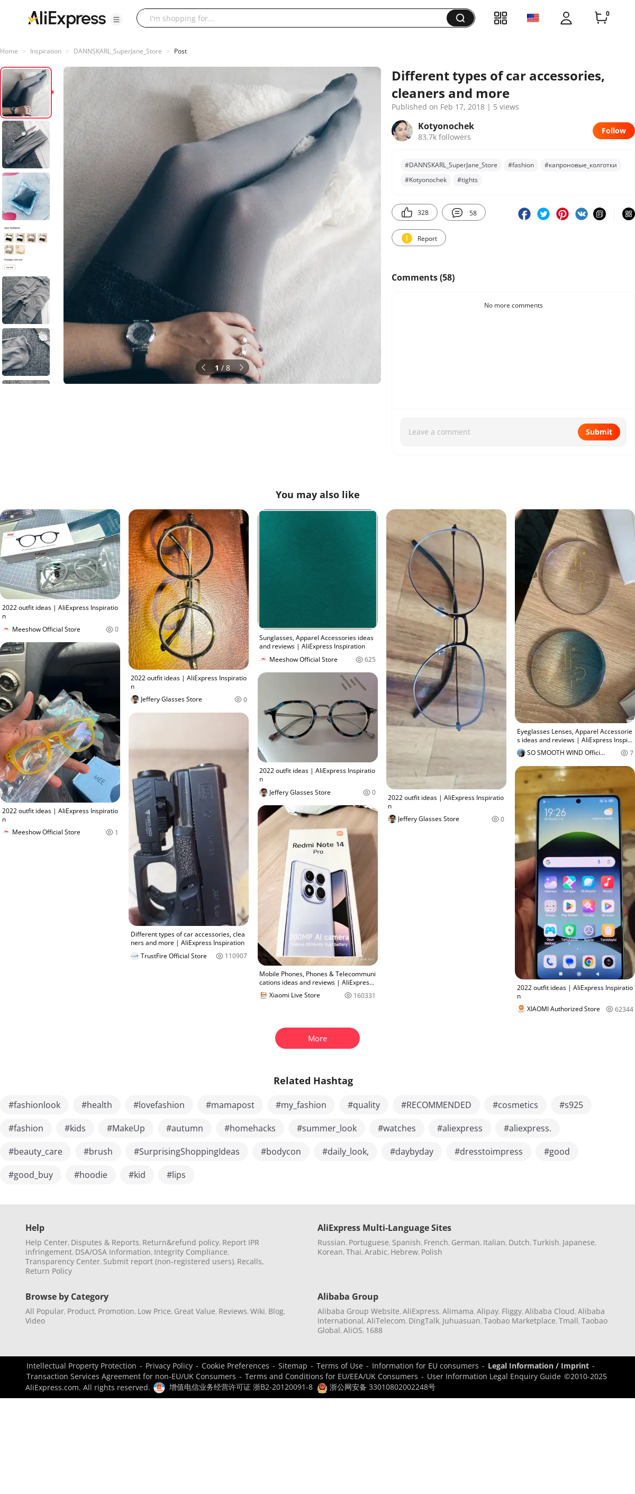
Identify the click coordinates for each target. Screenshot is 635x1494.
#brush (98, 1151)
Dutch (519, 1242)
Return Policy (48, 1271)
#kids (75, 1128)
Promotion (116, 1311)
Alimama (458, 1311)
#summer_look (327, 1128)
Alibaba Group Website (359, 1311)
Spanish (406, 1242)
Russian (332, 1242)
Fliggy (512, 1311)
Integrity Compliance (191, 1252)
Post (180, 51)
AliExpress (421, 1311)
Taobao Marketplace (520, 1321)
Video (35, 1321)
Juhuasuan (461, 1321)
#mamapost (230, 1105)
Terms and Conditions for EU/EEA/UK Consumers (331, 1376)
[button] (116, 19)
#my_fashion (301, 1105)
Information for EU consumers (425, 1366)
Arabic (376, 1252)
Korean (330, 1252)
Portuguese (369, 1242)
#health (96, 1105)
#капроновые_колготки (581, 164)
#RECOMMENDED (436, 1105)
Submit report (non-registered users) (168, 1261)
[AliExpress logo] (66, 18)
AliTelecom (386, 1321)
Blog (276, 1311)
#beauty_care (35, 1151)
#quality (364, 1105)
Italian (494, 1242)
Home (9, 51)
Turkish (546, 1242)
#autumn (184, 1128)
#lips (176, 1175)
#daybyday (411, 1151)
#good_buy (30, 1175)
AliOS (352, 1330)
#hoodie (90, 1175)
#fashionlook (34, 1105)
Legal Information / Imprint (538, 1366)
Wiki (257, 1311)
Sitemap (292, 1366)
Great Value (194, 1311)
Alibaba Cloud (550, 1311)
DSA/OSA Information (113, 1252)
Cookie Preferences (235, 1366)
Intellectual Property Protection (81, 1366)
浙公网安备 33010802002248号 (376, 1387)
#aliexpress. (527, 1128)
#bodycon (281, 1151)
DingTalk (424, 1321)
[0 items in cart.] (601, 18)
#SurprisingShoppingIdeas (187, 1151)
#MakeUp (126, 1128)
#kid (137, 1175)
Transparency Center (62, 1261)
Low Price (154, 1311)
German (465, 1242)
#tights (467, 179)
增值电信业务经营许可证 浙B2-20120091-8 (241, 1387)
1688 (374, 1330)
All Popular (44, 1311)
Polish (431, 1252)
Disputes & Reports (105, 1242)
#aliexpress (460, 1128)
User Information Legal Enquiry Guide (494, 1376)
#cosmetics (515, 1105)
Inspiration (45, 51)
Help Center (46, 1242)
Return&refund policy (180, 1242)
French (436, 1242)
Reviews (233, 1311)
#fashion (521, 164)
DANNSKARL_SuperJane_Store (118, 51)
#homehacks (250, 1128)
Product (81, 1311)
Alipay (487, 1311)
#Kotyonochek (426, 179)
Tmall (568, 1321)
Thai (353, 1252)
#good (557, 1151)
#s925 (571, 1105)
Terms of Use (339, 1366)
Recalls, (250, 1261)
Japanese (579, 1242)
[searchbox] (295, 18)
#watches (397, 1128)
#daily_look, (345, 1151)
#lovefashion (159, 1105)
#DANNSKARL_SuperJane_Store (451, 164)
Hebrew (404, 1252)
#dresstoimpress (489, 1151)
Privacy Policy (169, 1366)
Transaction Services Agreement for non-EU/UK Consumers (131, 1376)
